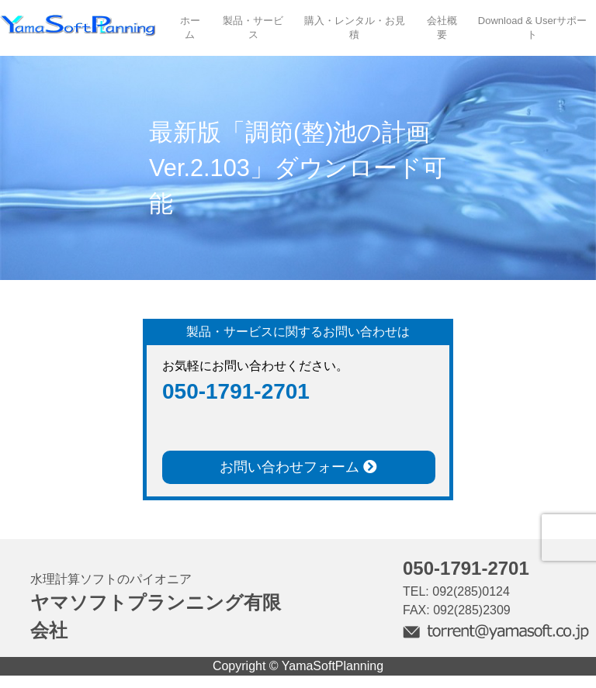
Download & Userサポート (532, 27)
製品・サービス (253, 27)
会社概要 (442, 27)
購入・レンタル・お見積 (354, 27)
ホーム (190, 27)
